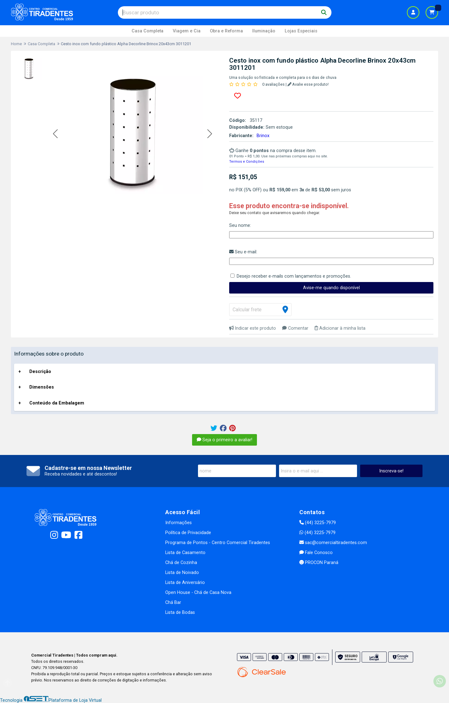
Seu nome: (240, 225)
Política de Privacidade (188, 532)
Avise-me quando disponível (331, 287)
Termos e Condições (246, 162)
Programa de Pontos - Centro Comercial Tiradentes (217, 542)
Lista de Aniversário (185, 582)
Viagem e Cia (186, 31)
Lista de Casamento (185, 552)
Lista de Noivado (182, 572)
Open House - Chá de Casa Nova (198, 592)
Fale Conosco (316, 552)
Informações (178, 522)
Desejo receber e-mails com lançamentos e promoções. (294, 276)
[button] (55, 134)
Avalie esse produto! (308, 84)
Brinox (263, 135)
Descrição (40, 371)
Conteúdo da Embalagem (56, 403)
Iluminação (263, 31)
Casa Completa (147, 31)
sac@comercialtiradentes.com (333, 542)
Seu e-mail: (243, 252)
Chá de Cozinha (181, 562)
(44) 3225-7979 (317, 522)
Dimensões (41, 387)
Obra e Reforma (226, 31)
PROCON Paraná (318, 562)
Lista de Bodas (180, 612)
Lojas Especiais (301, 31)
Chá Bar (173, 602)
